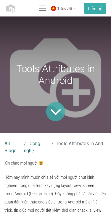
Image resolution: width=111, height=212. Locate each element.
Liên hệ (95, 8)
